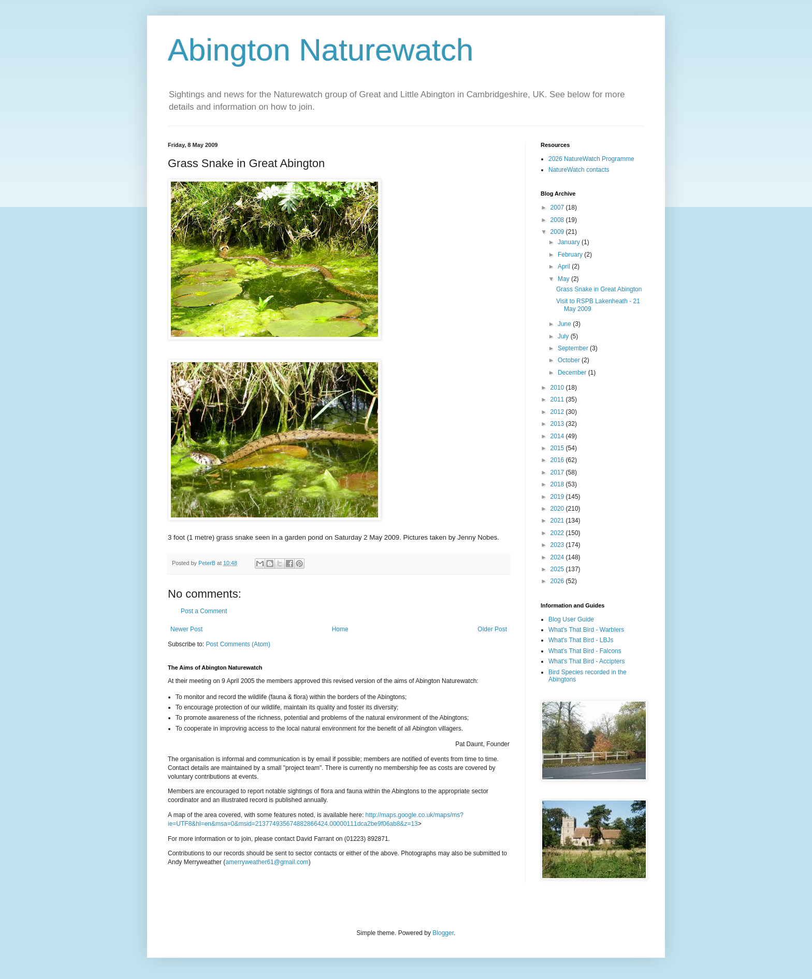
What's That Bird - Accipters (586, 661)
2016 (558, 460)
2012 (558, 412)
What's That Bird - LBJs (580, 640)
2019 (558, 496)
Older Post (492, 629)
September (574, 348)
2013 (558, 423)
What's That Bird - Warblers (586, 629)
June (565, 324)
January (570, 242)
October (570, 360)
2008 (558, 220)
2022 (558, 533)
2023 (558, 544)
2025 (558, 569)
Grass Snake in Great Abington (599, 289)
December (573, 372)
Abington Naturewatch (320, 50)
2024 (558, 557)
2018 (558, 484)
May (564, 279)
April (565, 266)
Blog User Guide (571, 619)
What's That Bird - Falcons (584, 651)
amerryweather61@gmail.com (266, 862)
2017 (558, 472)
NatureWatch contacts (579, 169)
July (564, 336)
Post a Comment (204, 611)
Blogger (443, 933)
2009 (558, 231)
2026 (558, 581)
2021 (558, 520)
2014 (558, 436)
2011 (558, 399)
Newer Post (186, 629)
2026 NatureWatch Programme (591, 158)
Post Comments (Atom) (238, 644)
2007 (558, 207)
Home (340, 629)
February (571, 254)
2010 (558, 387)
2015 (558, 448)
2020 (558, 508)
